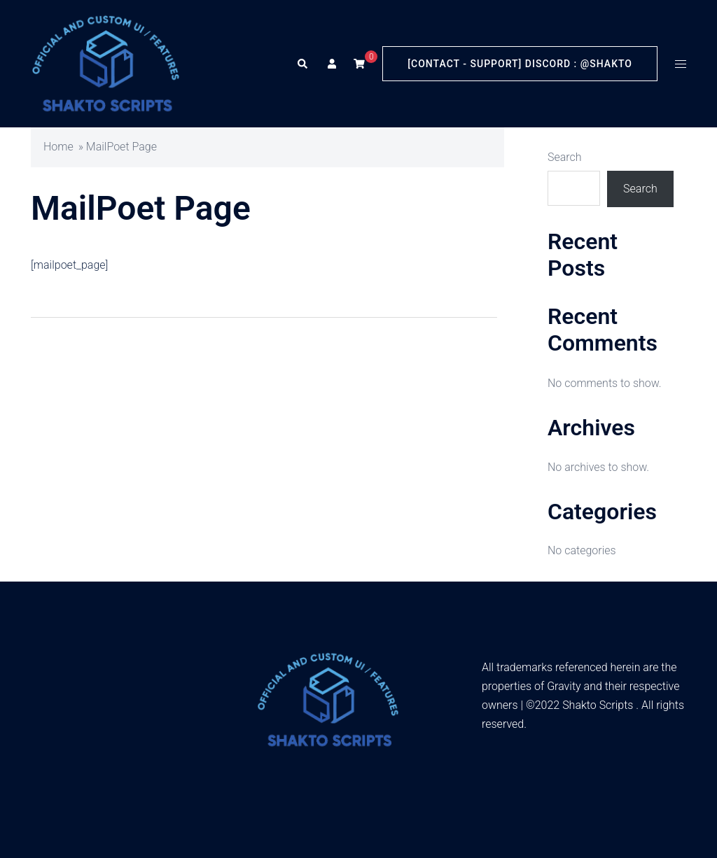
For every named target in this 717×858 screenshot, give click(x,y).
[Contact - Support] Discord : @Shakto (520, 63)
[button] (301, 63)
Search (565, 157)
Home (58, 146)
